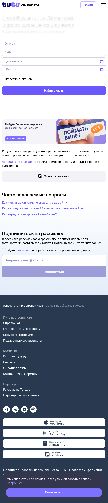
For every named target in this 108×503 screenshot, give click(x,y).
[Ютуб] (24, 408)
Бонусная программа (18, 335)
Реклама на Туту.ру (16, 389)
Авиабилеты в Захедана (19, 162)
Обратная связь (14, 368)
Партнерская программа (21, 395)
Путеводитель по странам (22, 329)
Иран (39, 305)
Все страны (27, 305)
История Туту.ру (14, 356)
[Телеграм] (6, 408)
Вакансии (10, 362)
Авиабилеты (10, 305)
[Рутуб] (33, 408)
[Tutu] (11, 5)
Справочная (12, 323)
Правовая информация (86, 470)
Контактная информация (21, 374)
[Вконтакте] (15, 408)
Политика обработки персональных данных (34, 470)
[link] (15, 138)
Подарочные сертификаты (22, 340)
